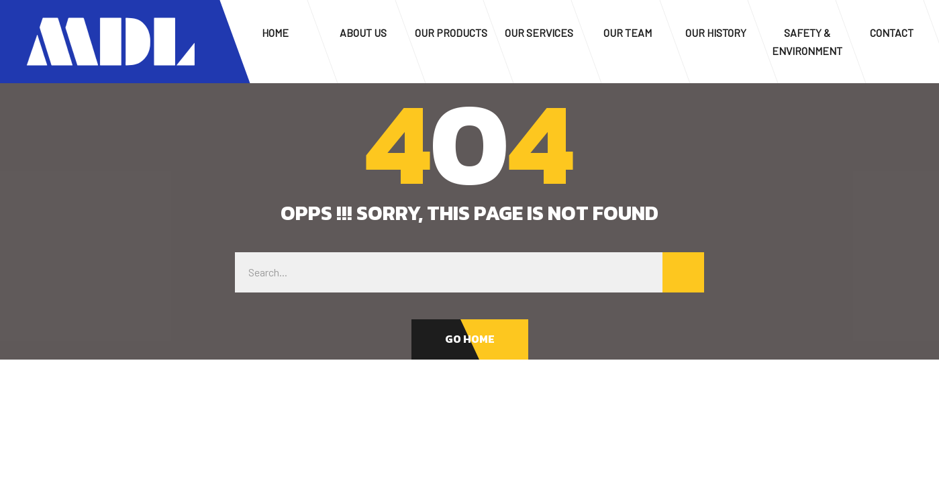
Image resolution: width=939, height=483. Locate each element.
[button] (469, 339)
